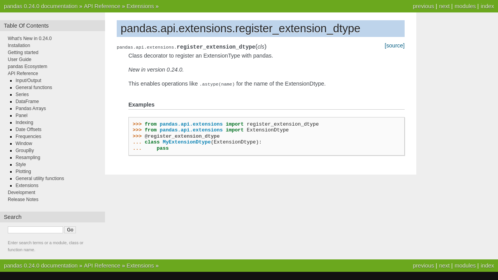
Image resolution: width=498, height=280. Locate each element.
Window (24, 143)
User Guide (20, 59)
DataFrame (27, 101)
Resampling (28, 157)
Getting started (23, 52)
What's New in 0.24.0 (30, 38)
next (444, 6)
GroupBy (25, 150)
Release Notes (23, 199)
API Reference (102, 6)
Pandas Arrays (31, 108)
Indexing (24, 122)
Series (22, 94)
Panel (22, 115)
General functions (34, 87)
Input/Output (28, 80)
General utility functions (40, 178)
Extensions (140, 6)
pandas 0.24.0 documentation (41, 6)
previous (423, 6)
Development (21, 192)
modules (464, 6)
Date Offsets (28, 129)
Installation (19, 45)
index (487, 6)
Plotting (23, 171)
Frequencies (28, 136)
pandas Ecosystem (27, 66)
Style (21, 164)
